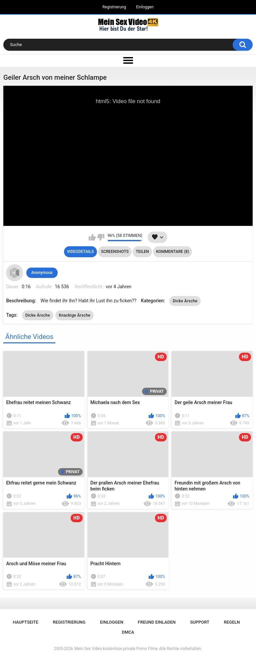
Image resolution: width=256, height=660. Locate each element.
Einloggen (145, 7)
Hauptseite (25, 622)
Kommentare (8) (172, 251)
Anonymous (42, 272)
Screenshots (115, 251)
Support (199, 622)
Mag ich (92, 237)
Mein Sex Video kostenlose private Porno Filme (116, 648)
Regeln (232, 622)
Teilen (142, 251)
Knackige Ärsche (74, 315)
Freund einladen (157, 622)
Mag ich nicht (100, 237)
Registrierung (114, 7)
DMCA (128, 632)
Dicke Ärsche (185, 301)
